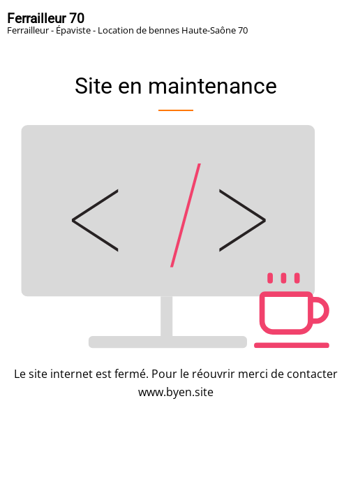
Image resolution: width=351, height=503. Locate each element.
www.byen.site (176, 392)
